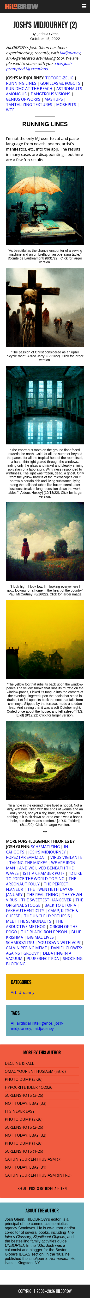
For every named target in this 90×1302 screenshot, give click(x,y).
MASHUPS (53, 99)
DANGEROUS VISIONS (50, 94)
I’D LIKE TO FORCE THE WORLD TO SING (44, 876)
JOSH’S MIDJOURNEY (47, 852)
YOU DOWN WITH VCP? (59, 942)
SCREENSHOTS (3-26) (24, 1095)
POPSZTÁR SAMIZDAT (26, 857)
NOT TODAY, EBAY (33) (25, 1103)
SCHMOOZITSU (20, 942)
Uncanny (26, 992)
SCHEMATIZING (45, 846)
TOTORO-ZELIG (59, 78)
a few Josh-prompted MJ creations (39, 66)
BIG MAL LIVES (40, 937)
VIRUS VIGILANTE (66, 857)
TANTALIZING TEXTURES (29, 104)
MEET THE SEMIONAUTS (28, 921)
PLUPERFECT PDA (43, 958)
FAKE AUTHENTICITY (25, 910)
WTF (10, 110)
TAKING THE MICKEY (28, 862)
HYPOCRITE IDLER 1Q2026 (28, 1087)
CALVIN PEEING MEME (26, 948)
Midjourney (70, 52)
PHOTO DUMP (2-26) (23, 1119)
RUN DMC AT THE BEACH (29, 88)
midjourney (43, 1028)
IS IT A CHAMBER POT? (43, 873)
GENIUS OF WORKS (23, 99)
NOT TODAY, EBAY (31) (25, 1167)
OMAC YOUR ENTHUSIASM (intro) (35, 1071)
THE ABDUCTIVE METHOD (34, 924)
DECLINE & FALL (19, 1063)
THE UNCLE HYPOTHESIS (47, 916)
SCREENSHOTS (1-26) (24, 1151)
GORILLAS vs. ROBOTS (60, 83)
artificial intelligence (34, 1023)
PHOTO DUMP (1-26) (23, 1143)
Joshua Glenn (56, 1188)
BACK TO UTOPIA (60, 905)
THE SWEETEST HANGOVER (46, 900)
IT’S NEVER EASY (20, 1111)
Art (13, 992)
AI (12, 1023)
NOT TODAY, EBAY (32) (25, 1135)
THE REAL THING (42, 894)
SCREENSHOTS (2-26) (24, 1127)
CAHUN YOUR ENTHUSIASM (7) (33, 1159)
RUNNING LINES (21, 83)
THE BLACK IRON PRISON (44, 932)
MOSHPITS (66, 104)
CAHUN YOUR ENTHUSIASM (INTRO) (38, 1175)
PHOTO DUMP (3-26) (23, 1079)
